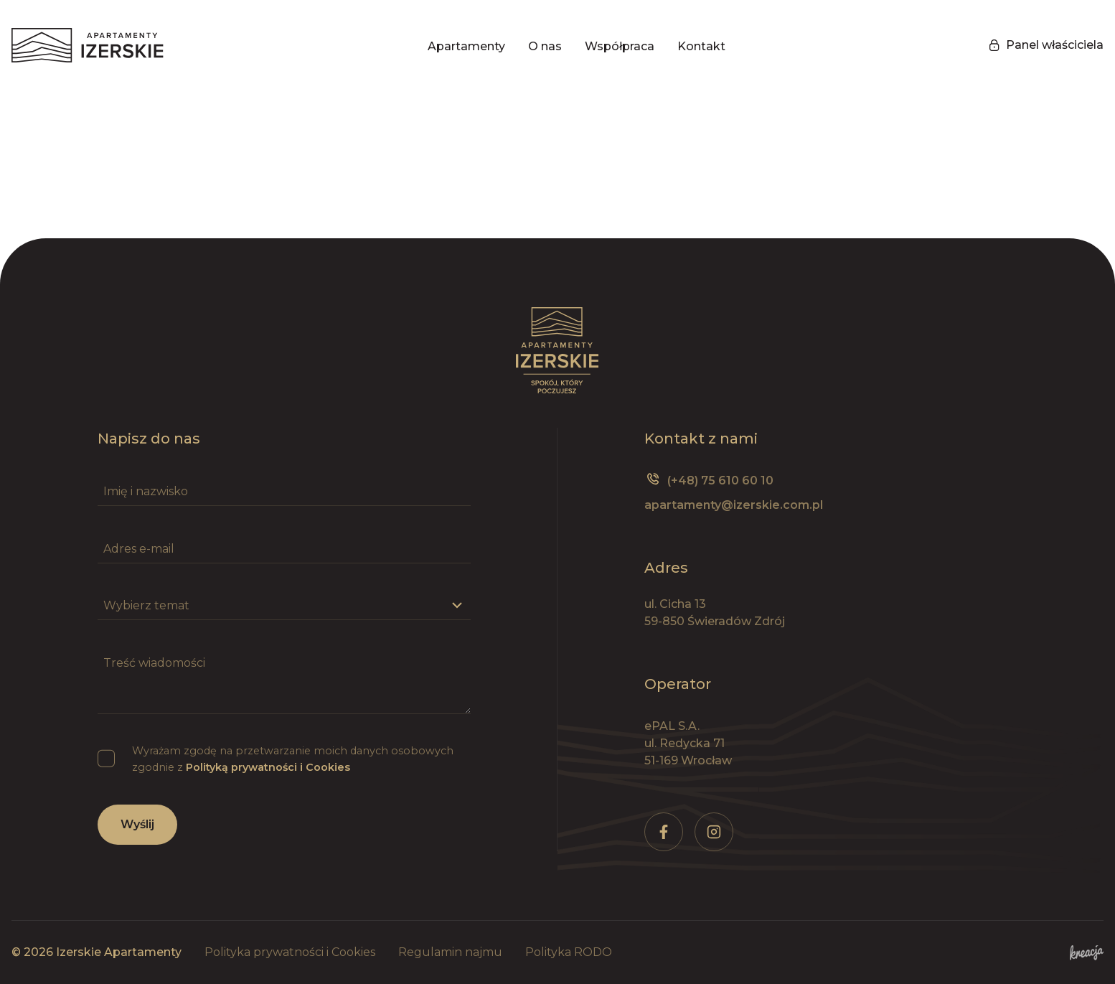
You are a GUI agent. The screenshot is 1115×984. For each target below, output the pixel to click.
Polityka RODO (568, 952)
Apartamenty (466, 46)
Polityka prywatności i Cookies (289, 952)
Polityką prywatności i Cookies (268, 767)
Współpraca (619, 46)
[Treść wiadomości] (284, 681)
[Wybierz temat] (284, 606)
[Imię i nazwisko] (284, 492)
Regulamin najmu (450, 952)
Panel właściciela (1046, 45)
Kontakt (701, 46)
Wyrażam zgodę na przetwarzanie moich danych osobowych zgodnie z (292, 759)
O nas (545, 46)
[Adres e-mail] (284, 549)
